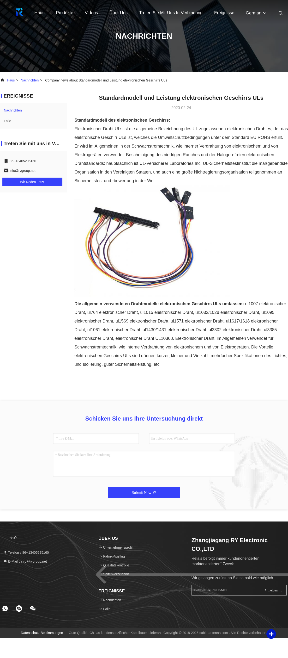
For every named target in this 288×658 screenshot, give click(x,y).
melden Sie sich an (272, 590)
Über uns (118, 12)
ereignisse (224, 12)
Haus (39, 12)
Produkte (64, 12)
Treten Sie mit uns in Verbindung (171, 12)
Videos (91, 12)
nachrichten (30, 80)
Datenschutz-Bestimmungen (42, 633)
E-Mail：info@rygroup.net (25, 561)
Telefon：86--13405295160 (26, 552)
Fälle (7, 121)
